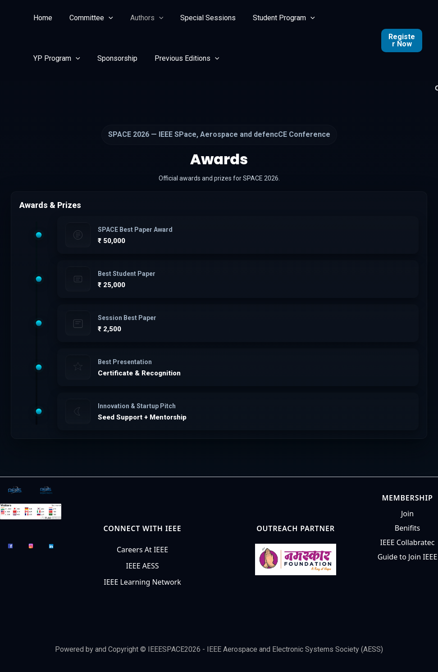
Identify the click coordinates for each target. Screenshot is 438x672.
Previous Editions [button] (180, 59)
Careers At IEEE (142, 550)
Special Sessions (198, 18)
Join (407, 514)
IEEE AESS (142, 566)
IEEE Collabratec (407, 542)
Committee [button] (87, 18)
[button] (104, 18)
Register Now (401, 40)
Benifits (407, 528)
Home (41, 18)
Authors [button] (140, 18)
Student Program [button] (272, 18)
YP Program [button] (55, 59)
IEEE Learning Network (142, 582)
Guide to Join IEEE (408, 557)
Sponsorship (113, 58)
